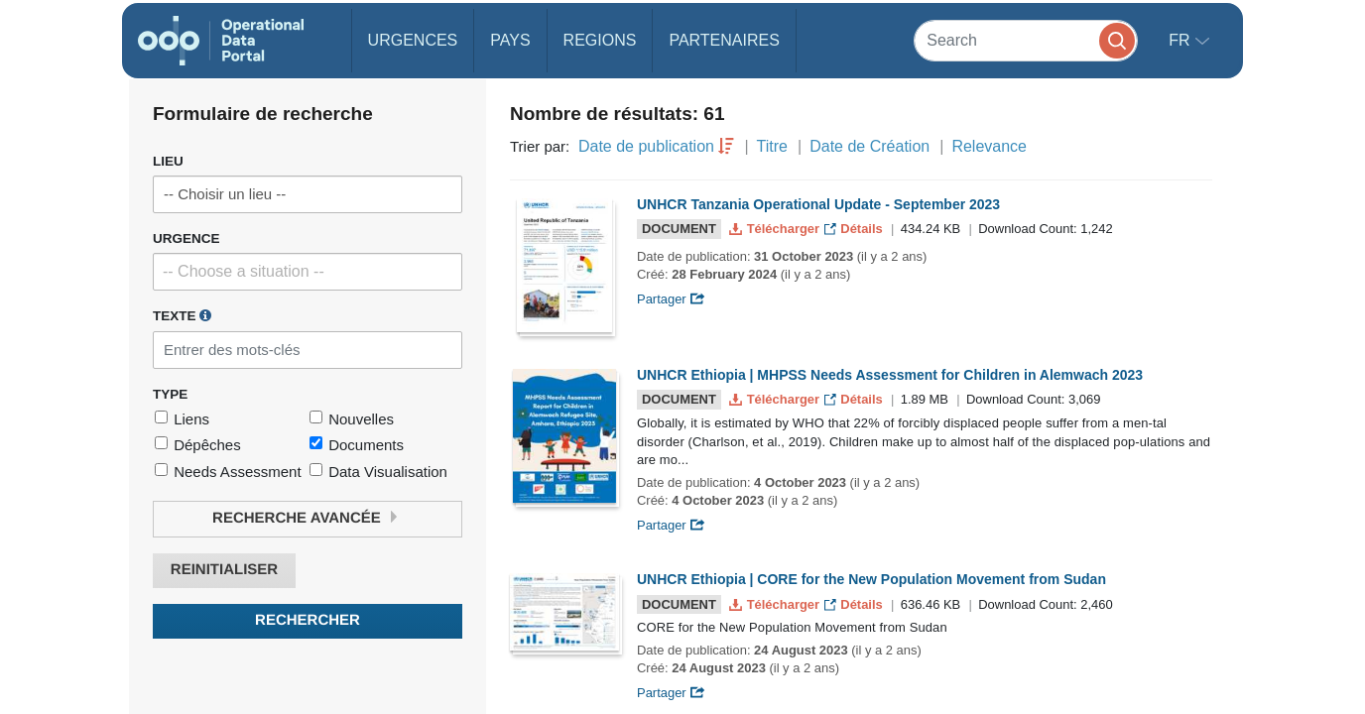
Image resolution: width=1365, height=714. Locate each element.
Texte (182, 315)
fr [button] (1181, 40)
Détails (855, 228)
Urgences (413, 40)
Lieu (168, 161)
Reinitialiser (224, 569)
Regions (600, 40)
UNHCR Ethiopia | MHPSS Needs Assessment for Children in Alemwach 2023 (890, 375)
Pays (510, 40)
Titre (772, 146)
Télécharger (775, 228)
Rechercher (307, 620)
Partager (671, 299)
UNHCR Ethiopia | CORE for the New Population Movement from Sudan (871, 579)
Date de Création (869, 146)
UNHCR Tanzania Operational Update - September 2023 (818, 204)
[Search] (1026, 40)
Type (170, 394)
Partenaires (724, 40)
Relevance (989, 146)
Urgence (186, 238)
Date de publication (646, 146)
